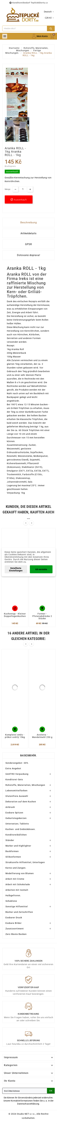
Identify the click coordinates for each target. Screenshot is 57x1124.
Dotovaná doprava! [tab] (28, 255)
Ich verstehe (41, 569)
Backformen (12, 851)
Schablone (11, 901)
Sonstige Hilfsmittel (16, 906)
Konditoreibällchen (16, 834)
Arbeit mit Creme (14, 879)
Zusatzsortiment (14, 928)
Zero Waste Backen (16, 934)
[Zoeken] (24, 28)
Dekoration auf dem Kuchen (20, 801)
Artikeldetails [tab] (28, 233)
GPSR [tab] (28, 244)
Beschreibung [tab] (28, 222)
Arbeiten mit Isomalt (16, 890)
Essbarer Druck (13, 917)
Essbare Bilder (13, 923)
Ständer (9, 840)
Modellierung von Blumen (19, 873)
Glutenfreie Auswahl (16, 796)
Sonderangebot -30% (16, 763)
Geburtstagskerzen (16, 818)
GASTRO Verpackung (16, 774)
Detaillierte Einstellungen (15, 569)
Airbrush (10, 807)
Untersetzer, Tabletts (17, 823)
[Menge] (23, 189)
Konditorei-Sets (14, 779)
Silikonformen (13, 857)
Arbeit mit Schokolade (17, 884)
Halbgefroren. (13, 895)
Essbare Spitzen (14, 812)
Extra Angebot (13, 768)
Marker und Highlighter (18, 846)
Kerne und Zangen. (15, 868)
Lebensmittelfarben (16, 790)
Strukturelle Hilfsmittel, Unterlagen (25, 862)
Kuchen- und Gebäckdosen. (20, 829)
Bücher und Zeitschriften (19, 912)
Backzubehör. (28, 755)
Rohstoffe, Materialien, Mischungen (25, 785)
